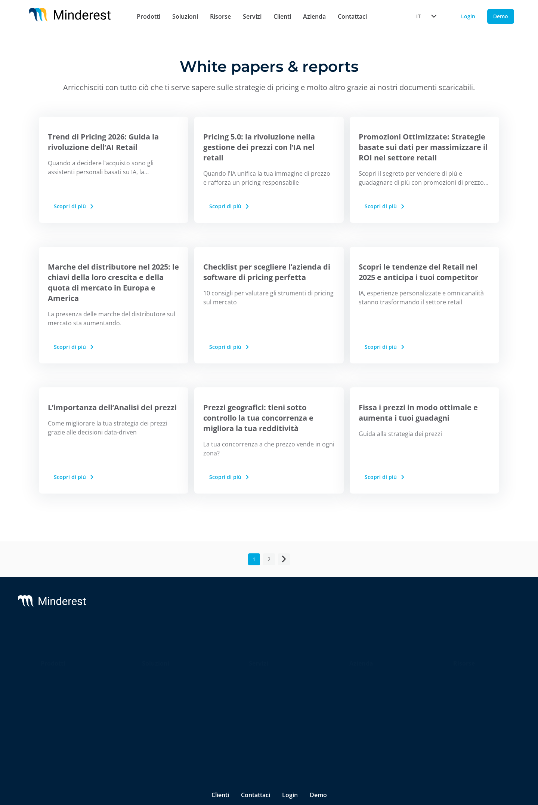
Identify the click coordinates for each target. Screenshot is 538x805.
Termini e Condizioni (238, 730)
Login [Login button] (468, 16)
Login (290, 710)
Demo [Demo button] (500, 16)
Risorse (220, 16)
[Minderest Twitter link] (403, 730)
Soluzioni (185, 16)
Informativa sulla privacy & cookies (155, 730)
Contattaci (352, 16)
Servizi (252, 16)
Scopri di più (74, 206)
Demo (318, 710)
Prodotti (148, 16)
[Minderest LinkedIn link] (381, 730)
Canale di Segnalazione (306, 730)
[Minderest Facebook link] (423, 730)
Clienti (282, 16)
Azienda (314, 16)
